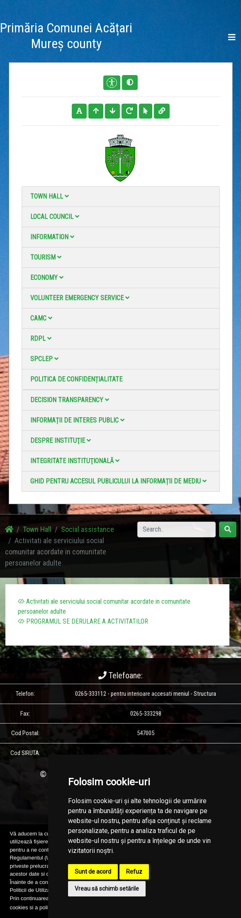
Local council (54, 217)
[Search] (176, 529)
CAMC (41, 318)
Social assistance (87, 529)
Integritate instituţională (74, 461)
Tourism (45, 257)
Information (52, 237)
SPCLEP (44, 359)
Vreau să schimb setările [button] (107, 888)
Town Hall (49, 196)
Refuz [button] (134, 871)
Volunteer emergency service (79, 298)
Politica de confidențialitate (76, 379)
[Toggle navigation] (232, 37)
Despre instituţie (60, 440)
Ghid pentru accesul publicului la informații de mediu (118, 481)
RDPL (40, 338)
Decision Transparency (69, 400)
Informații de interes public (77, 420)
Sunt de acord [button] (93, 871)
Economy (46, 278)
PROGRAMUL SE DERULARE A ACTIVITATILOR (83, 621)
